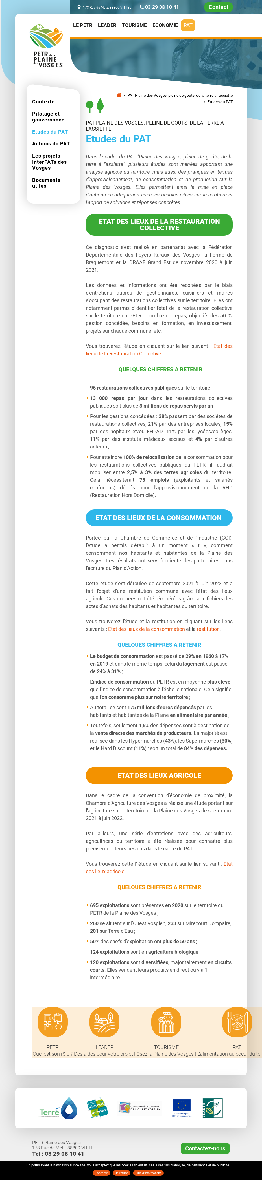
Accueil (119, 95)
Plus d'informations (148, 1173)
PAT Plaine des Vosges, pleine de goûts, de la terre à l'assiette (180, 95)
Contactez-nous (205, 1149)
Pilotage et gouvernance (48, 117)
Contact (218, 7)
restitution (208, 629)
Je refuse (121, 1173)
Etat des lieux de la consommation (146, 629)
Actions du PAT (51, 144)
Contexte (43, 102)
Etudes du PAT (220, 102)
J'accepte (101, 1173)
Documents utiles (46, 183)
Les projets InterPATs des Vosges (49, 162)
